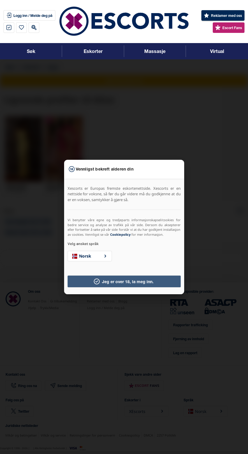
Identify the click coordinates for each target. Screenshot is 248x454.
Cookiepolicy (120, 234)
